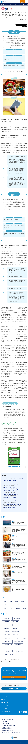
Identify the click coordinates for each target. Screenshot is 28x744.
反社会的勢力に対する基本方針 (8, 725)
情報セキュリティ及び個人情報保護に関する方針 (7, 728)
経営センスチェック (13, 4)
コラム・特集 (6, 4)
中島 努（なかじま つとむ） (10, 507)
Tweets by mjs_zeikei (6, 662)
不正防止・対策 (7, 634)
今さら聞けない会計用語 (8, 654)
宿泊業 (5, 608)
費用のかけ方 (15, 628)
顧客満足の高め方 (7, 618)
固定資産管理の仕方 (7, 625)
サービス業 (12, 604)
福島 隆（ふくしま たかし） (10, 490)
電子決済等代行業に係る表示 (7, 730)
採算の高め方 (6, 621)
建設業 (5, 604)
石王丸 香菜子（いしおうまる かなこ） (12, 504)
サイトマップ (4, 717)
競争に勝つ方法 (18, 644)
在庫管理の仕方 (15, 621)
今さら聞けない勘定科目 (18, 651)
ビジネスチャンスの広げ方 (9, 648)
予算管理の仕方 (17, 618)
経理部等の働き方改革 (8, 644)
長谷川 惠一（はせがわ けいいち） (11, 484)
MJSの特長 (3, 696)
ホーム (1, 4)
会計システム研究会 (18, 478)
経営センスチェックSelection (14, 466)
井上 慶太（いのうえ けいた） (10, 487)
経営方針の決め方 (15, 631)
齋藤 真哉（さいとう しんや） (10, 480)
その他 (24, 608)
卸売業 (16, 601)
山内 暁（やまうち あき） (9, 501)
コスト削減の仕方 (7, 651)
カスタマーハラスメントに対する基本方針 (10, 732)
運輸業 (11, 608)
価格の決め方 (6, 631)
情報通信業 (17, 608)
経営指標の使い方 (7, 641)
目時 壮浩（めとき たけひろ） (10, 494)
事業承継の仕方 (16, 634)
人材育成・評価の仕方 (8, 638)
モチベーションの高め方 (18, 641)
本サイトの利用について (7, 719)
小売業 (11, 601)
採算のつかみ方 (7, 628)
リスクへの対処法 (20, 648)
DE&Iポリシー (5, 723)
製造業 (22, 601)
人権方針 (4, 721)
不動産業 (19, 604)
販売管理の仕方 (18, 625)
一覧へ (9, 711)
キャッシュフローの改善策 (20, 638)
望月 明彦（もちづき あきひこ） (10, 497)
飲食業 (5, 601)
